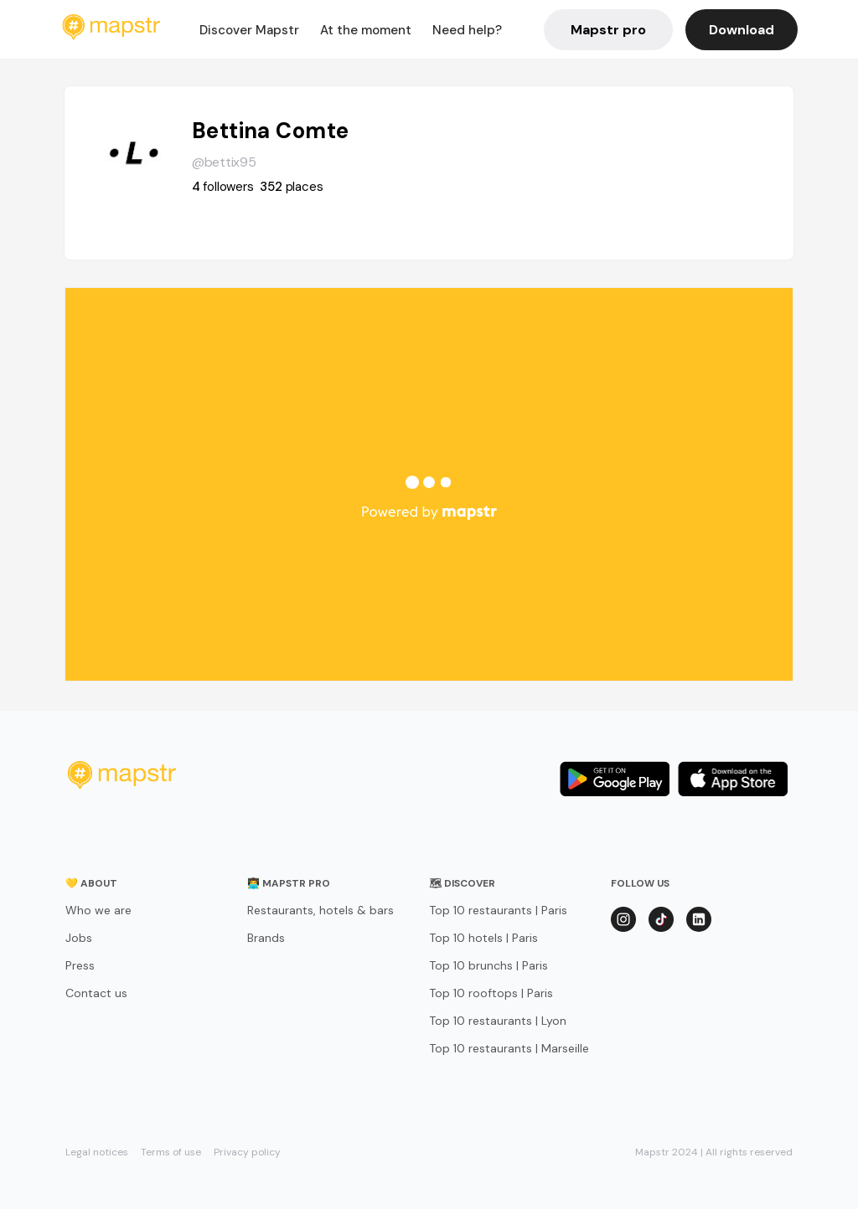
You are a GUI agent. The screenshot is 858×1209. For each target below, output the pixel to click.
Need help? (467, 30)
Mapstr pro (608, 30)
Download (741, 30)
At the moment (365, 30)
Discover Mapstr (249, 30)
